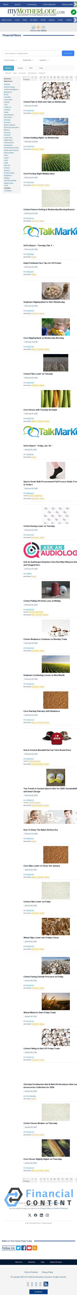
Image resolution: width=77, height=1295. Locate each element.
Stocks (20, 68)
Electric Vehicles (9, 125)
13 (71, 77)
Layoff (6, 158)
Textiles (7, 188)
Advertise (31, 1262)
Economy (7, 122)
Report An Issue (57, 1262)
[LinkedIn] (41, 1215)
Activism (7, 84)
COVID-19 (7, 107)
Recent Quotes (9, 60)
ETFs (30, 68)
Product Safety (9, 173)
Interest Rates (9, 153)
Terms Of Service (61, 1208)
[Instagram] (47, 1215)
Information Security (11, 148)
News (5, 4)
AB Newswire (30, 271)
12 (67, 77)
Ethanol (6, 130)
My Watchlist (27, 60)
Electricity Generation (11, 127)
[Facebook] (35, 1215)
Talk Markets (30, 254)
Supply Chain (8, 183)
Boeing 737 (8, 92)
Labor (6, 155)
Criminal (7, 110)
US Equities (8, 191)
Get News (29, 573)
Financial (7, 132)
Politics (69, 20)
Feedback (38, 1292)
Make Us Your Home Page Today (17, 1241)
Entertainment (49, 4)
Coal (5, 105)
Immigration (8, 145)
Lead (6, 160)
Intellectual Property (11, 150)
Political (7, 170)
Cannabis (7, 97)
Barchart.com (30, 110)
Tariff (6, 186)
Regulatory (8, 175)
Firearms (7, 135)
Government (32, 612)
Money (51, 20)
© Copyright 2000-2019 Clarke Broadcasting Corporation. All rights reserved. (38, 1277)
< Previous (26, 78)
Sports (17, 4)
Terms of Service (31, 1272)
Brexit (6, 95)
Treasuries (41, 73)
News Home (7, 20)
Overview (8, 73)
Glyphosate (8, 140)
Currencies (22, 73)
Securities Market (10, 180)
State (25, 20)
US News (34, 20)
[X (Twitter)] (29, 1215)
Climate (7, 102)
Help (43, 1262)
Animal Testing (9, 87)
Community (32, 4)
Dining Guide (67, 4)
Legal (6, 163)
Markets (9, 68)
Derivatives (8, 117)
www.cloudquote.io (56, 1203)
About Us (17, 1262)
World (43, 20)
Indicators (43, 60)
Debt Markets (9, 115)
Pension (7, 168)
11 (63, 77)
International (32, 73)
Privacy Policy (45, 1208)
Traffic (60, 20)
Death (6, 112)
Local (17, 20)
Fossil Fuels (8, 138)
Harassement (9, 143)
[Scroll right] (75, 4)
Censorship (8, 100)
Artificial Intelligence (11, 89)
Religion (7, 178)
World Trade (39, 612)
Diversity (7, 120)
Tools (41, 68)
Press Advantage (31, 1096)
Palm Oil (7, 165)
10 (58, 77)
